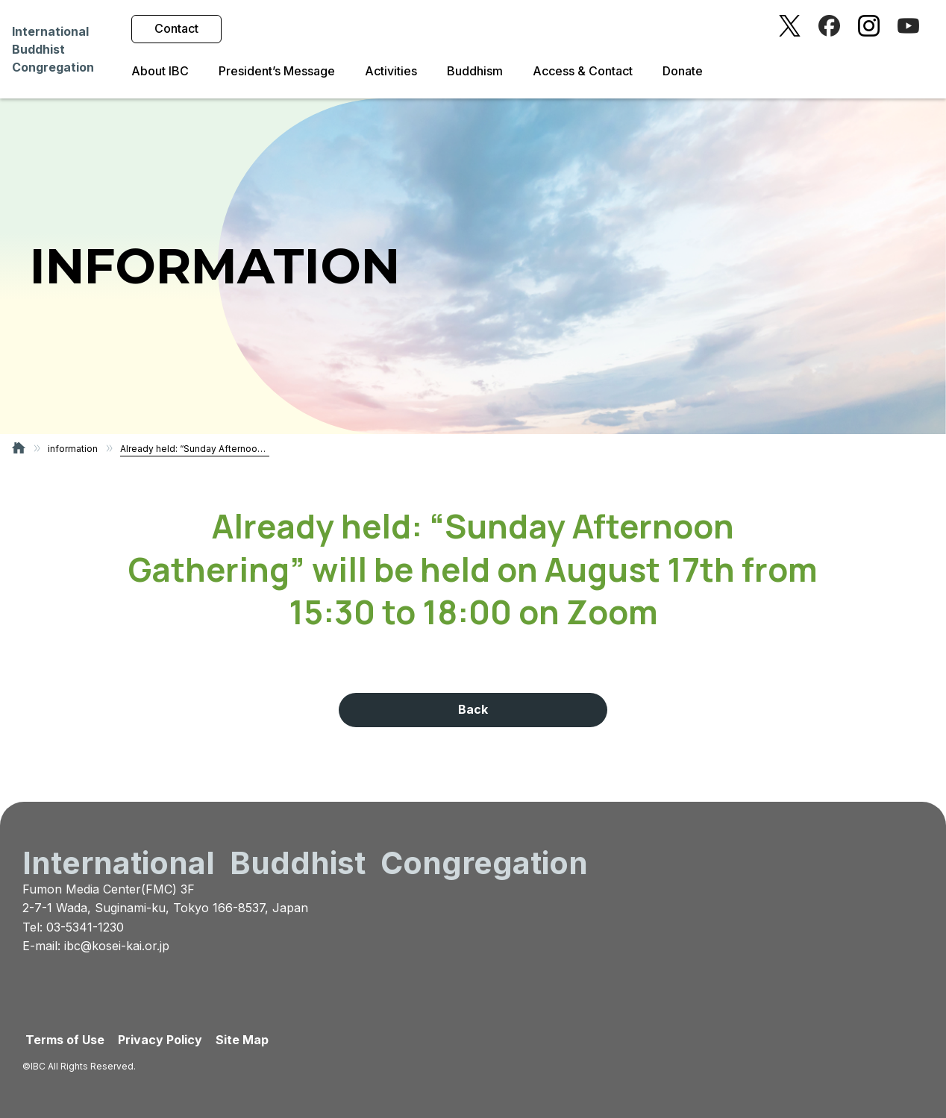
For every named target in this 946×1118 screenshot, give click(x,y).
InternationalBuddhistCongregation (53, 49)
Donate (682, 71)
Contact (176, 28)
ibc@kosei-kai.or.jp (116, 945)
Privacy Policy (160, 1039)
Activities (391, 71)
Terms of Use (64, 1039)
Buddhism (475, 71)
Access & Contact (583, 71)
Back (473, 709)
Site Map (242, 1039)
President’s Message (277, 71)
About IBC (160, 71)
